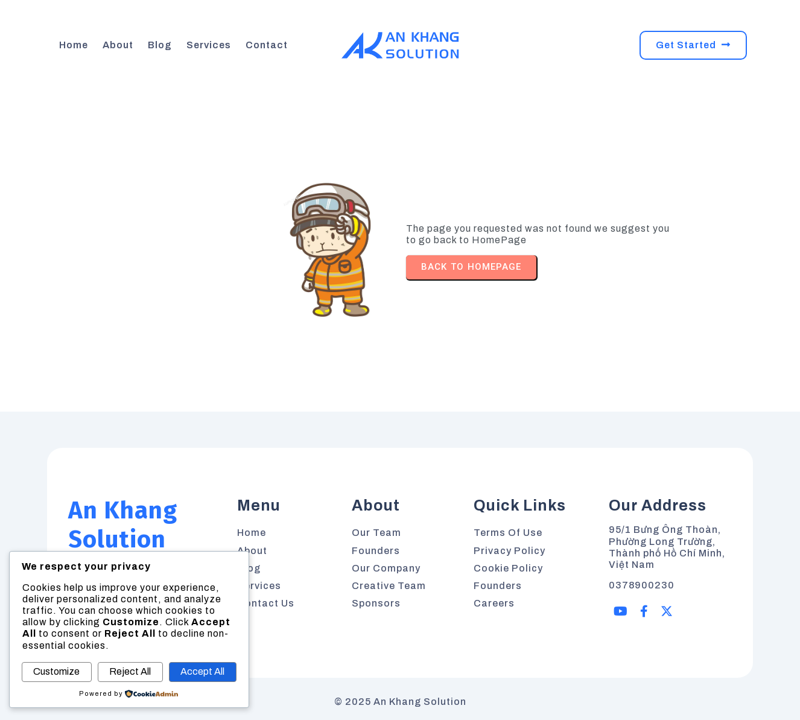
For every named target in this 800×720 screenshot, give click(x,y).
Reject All (130, 671)
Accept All (202, 671)
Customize (56, 671)
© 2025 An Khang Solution (400, 701)
